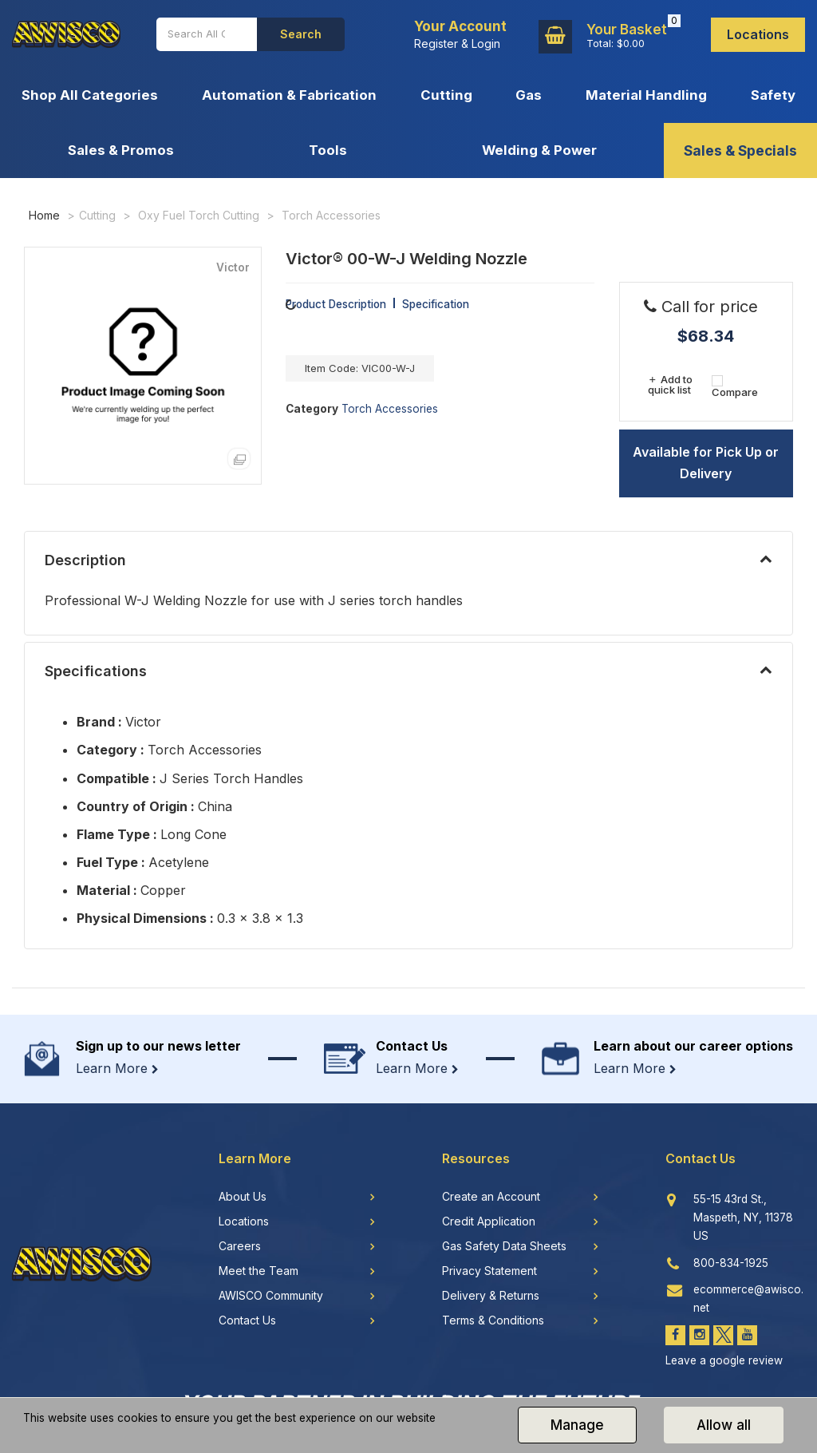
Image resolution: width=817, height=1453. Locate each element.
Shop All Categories (90, 95)
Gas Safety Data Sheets (504, 1246)
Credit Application (488, 1221)
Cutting (446, 95)
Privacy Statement (489, 1271)
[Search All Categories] (206, 34)
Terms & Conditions (493, 1320)
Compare (735, 386)
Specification (435, 304)
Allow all (724, 1425)
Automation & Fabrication (289, 95)
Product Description (336, 304)
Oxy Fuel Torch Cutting (198, 215)
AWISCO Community (271, 1295)
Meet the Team (258, 1271)
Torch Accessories (331, 215)
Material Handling (646, 95)
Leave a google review (724, 1360)
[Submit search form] (301, 34)
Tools (328, 150)
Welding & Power (539, 150)
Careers (240, 1246)
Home (44, 215)
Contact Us (247, 1320)
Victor (233, 268)
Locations (758, 34)
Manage (577, 1425)
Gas (528, 95)
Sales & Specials (740, 150)
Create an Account (491, 1196)
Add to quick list (670, 384)
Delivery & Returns (490, 1295)
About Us (242, 1196)
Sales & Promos (121, 150)
